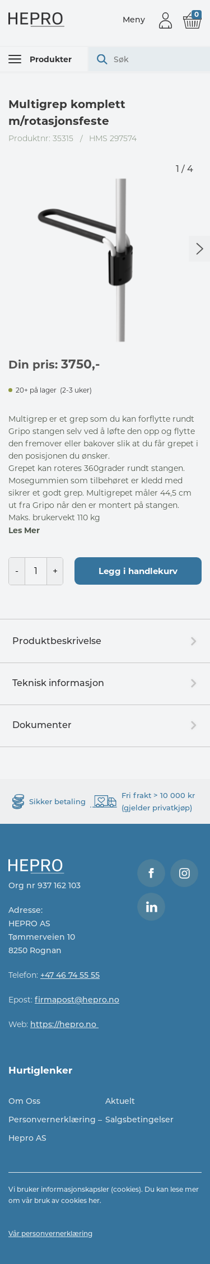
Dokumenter (42, 725)
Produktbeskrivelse (56, 641)
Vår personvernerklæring (50, 1233)
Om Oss (24, 1101)
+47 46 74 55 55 (70, 975)
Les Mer (24, 530)
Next (199, 249)
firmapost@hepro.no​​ (77, 1000)
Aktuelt (120, 1101)
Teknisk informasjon (58, 683)
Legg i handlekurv (138, 571)
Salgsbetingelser (139, 1119)
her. (94, 1200)
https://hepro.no (64, 1024)
